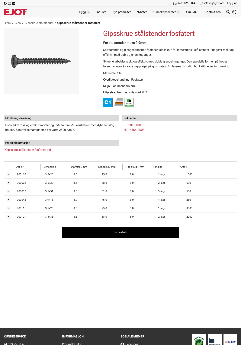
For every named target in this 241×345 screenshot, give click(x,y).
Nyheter (142, 12)
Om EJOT (192, 12)
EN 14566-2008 (134, 130)
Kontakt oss (213, 12)
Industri (101, 12)
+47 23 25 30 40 (187, 3)
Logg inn (232, 3)
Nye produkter (121, 12)
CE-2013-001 (132, 125)
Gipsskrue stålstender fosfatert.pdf (28, 150)
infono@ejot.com (214, 3)
